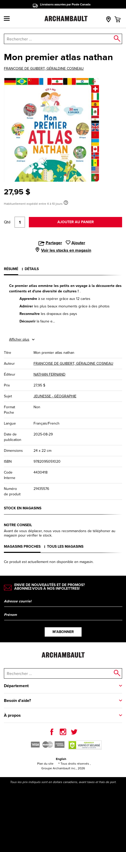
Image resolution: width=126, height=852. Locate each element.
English (61, 759)
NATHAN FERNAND (49, 374)
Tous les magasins (65, 546)
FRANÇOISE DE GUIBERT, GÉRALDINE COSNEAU (44, 69)
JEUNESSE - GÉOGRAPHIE (55, 396)
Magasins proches (22, 546)
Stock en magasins (22, 508)
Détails (32, 269)
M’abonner (63, 632)
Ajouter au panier (75, 222)
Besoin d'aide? (17, 700)
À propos (12, 715)
